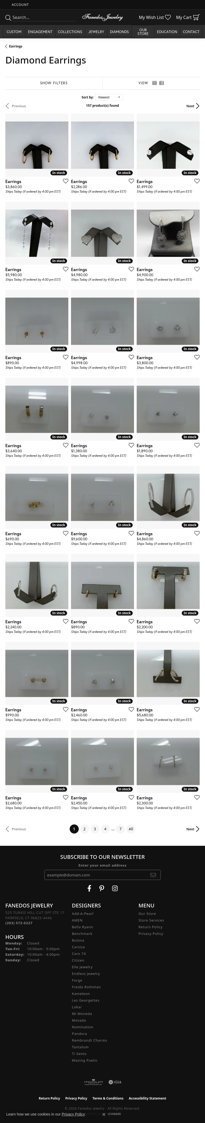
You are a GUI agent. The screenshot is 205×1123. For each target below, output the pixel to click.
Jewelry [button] (96, 31)
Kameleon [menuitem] (81, 993)
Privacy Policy (151, 933)
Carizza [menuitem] (78, 947)
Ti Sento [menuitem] (79, 1053)
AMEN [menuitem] (77, 920)
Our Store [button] (143, 31)
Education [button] (167, 31)
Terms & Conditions (108, 1098)
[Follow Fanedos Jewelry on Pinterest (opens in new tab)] (102, 888)
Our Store (147, 913)
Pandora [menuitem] (79, 1033)
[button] (20, 4)
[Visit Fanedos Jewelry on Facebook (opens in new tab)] (89, 888)
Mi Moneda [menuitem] (82, 1013)
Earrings (15, 46)
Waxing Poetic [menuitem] (85, 1060)
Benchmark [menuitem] (82, 933)
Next (190, 106)
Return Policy (151, 926)
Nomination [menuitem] (82, 1027)
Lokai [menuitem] (76, 1007)
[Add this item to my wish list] (64, 181)
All (131, 828)
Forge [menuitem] (77, 980)
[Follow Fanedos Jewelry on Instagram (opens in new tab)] (114, 888)
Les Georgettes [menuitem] (85, 1000)
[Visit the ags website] (93, 1082)
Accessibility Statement (147, 1098)
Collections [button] (70, 31)
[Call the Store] (19, 922)
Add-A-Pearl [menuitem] (82, 913)
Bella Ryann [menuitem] (82, 926)
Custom (14, 31)
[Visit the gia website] (115, 1082)
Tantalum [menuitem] (80, 1047)
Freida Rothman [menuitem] (86, 987)
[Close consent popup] (103, 1114)
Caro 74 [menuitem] (79, 953)
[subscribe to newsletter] (153, 875)
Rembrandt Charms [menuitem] (89, 1040)
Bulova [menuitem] (78, 940)
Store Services (151, 920)
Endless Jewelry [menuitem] (86, 973)
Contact (191, 31)
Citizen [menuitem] (78, 960)
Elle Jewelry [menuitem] (82, 967)
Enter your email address (102, 865)
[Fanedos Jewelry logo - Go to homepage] (102, 17)
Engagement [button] (40, 31)
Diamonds (119, 31)
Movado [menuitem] (79, 1020)
